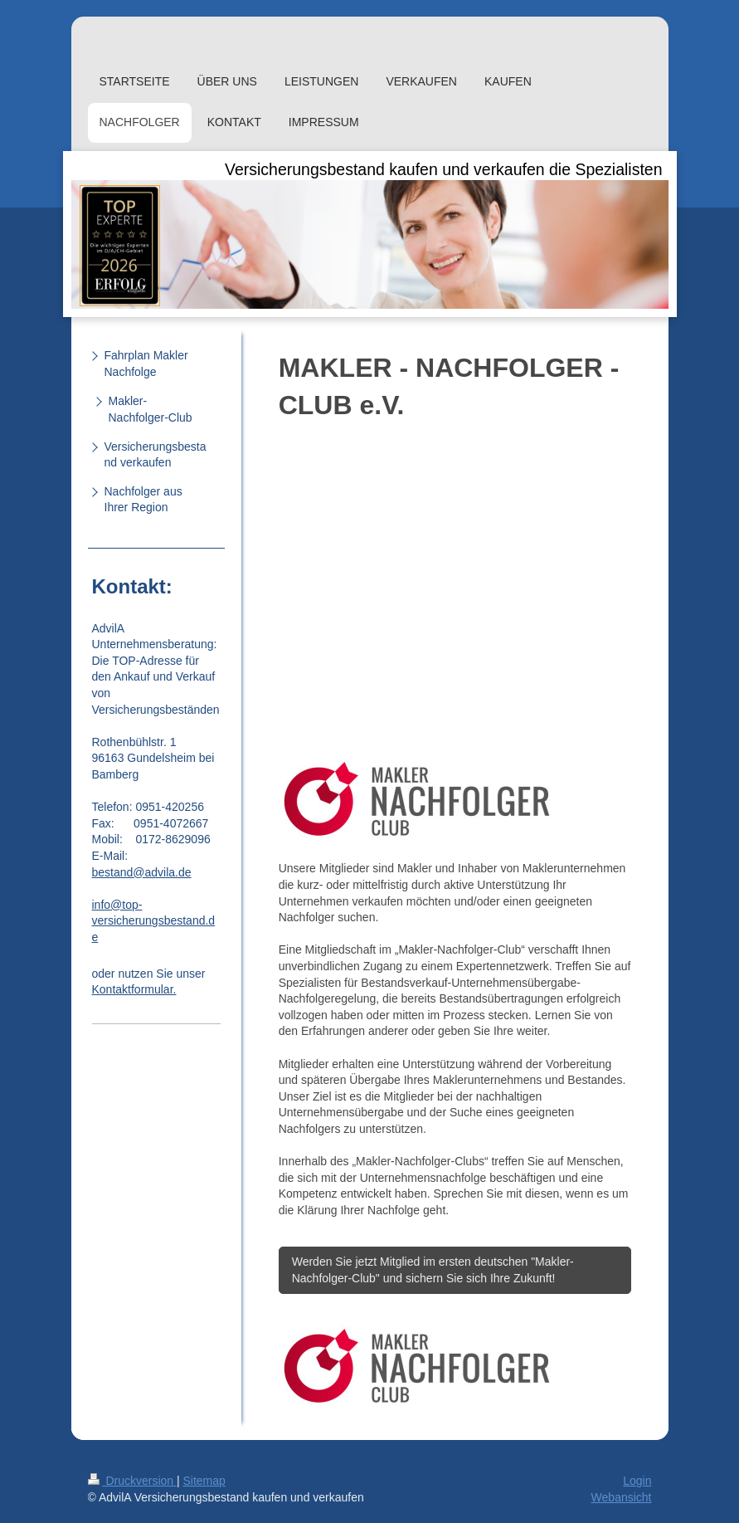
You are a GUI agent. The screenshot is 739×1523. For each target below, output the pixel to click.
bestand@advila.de (142, 872)
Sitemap (204, 1480)
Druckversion (132, 1480)
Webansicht (621, 1497)
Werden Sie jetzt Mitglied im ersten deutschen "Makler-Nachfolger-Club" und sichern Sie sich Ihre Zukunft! (433, 1270)
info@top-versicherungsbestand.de (154, 921)
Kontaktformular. (134, 989)
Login (637, 1480)
